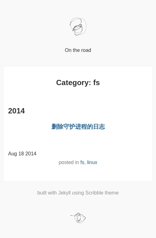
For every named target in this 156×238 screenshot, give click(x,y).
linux (92, 162)
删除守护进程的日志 (78, 126)
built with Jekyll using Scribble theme (78, 192)
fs (82, 162)
